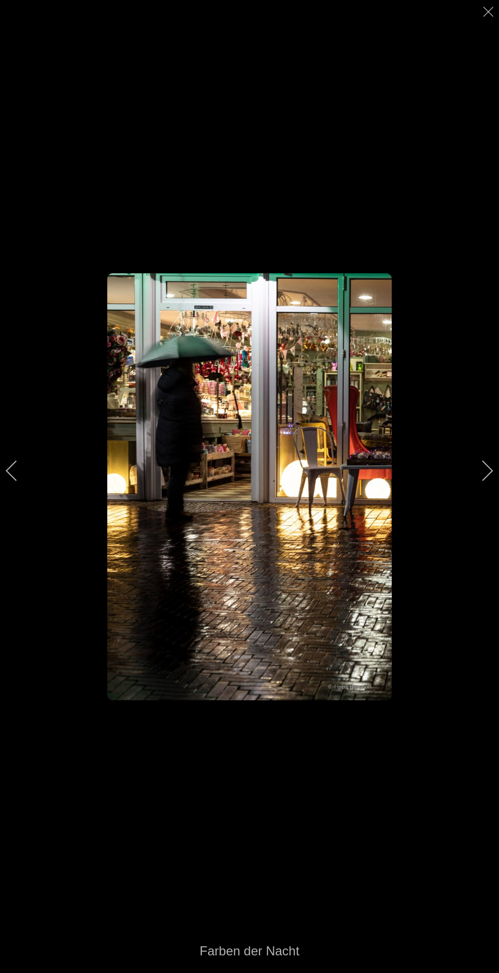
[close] (489, 11)
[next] (480, 470)
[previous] (18, 470)
